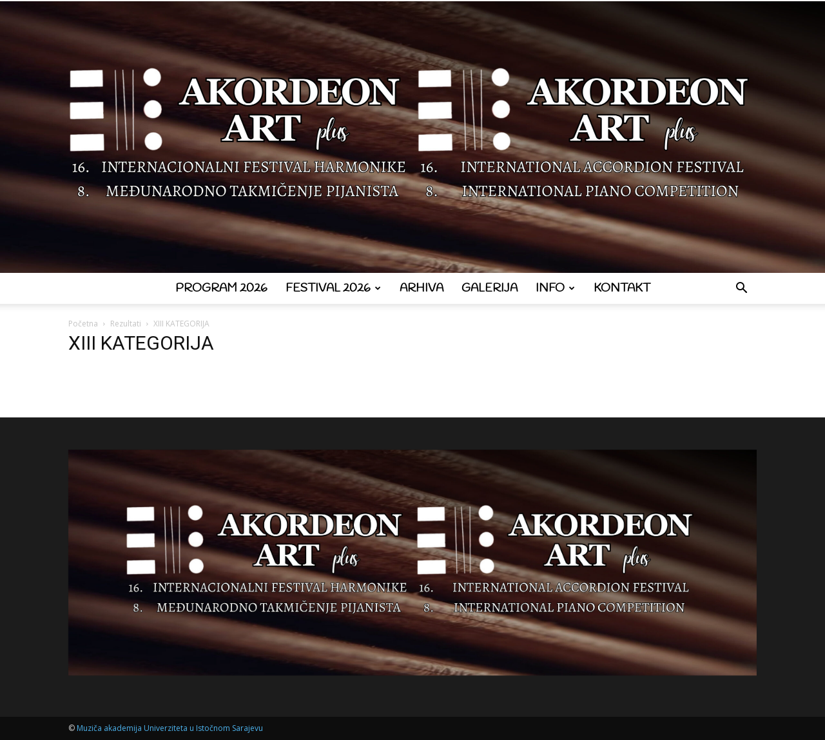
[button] (741, 289)
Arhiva (421, 288)
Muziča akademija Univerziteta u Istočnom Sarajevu (170, 728)
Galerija (489, 288)
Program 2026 (221, 288)
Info (555, 288)
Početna (83, 323)
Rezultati (125, 323)
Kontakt (622, 288)
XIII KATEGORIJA (141, 343)
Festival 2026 (333, 288)
